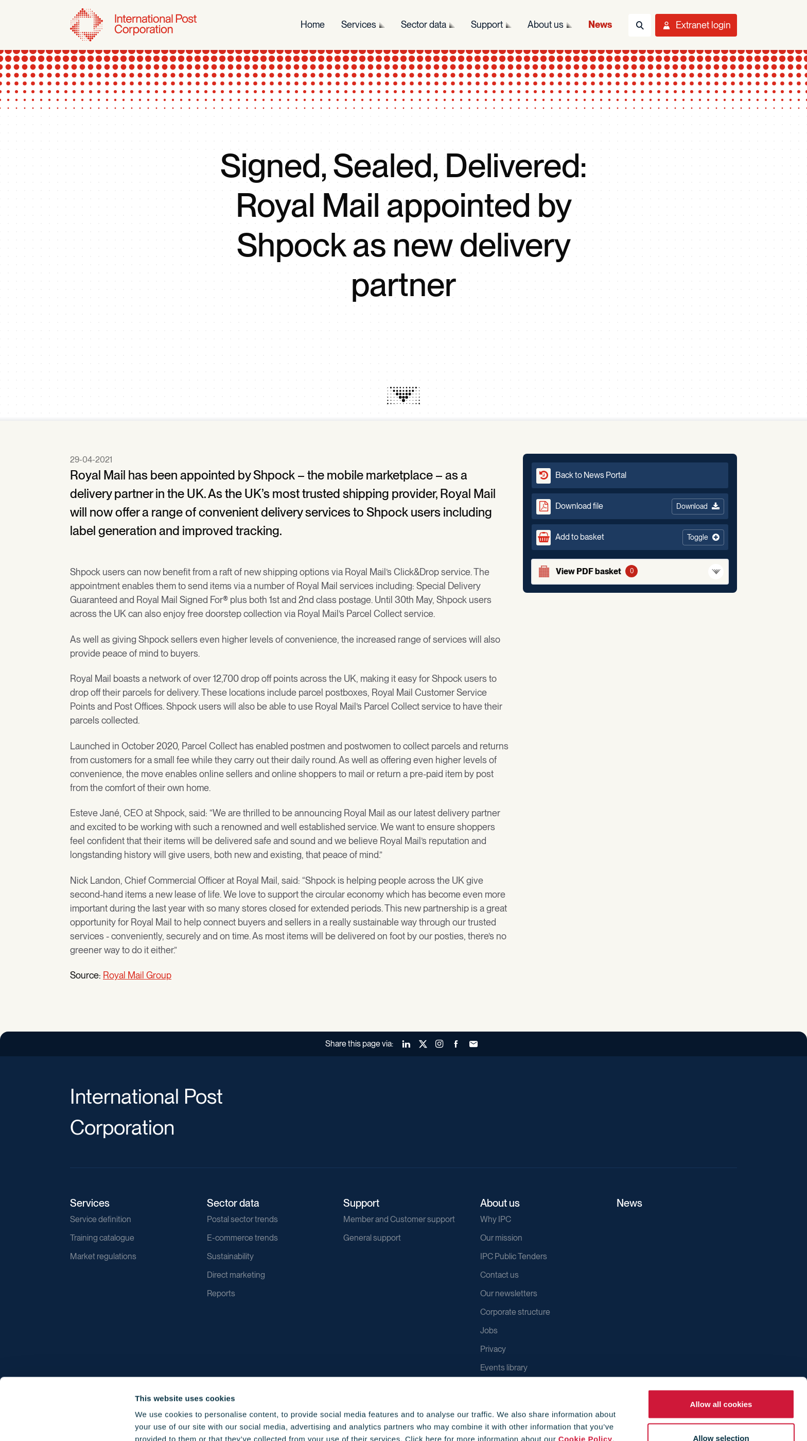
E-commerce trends (242, 1238)
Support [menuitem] (487, 24)
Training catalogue (102, 1238)
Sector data (233, 1203)
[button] (630, 537)
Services (90, 1203)
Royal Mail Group (137, 975)
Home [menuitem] (313, 24)
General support (372, 1238)
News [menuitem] (600, 24)
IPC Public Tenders (513, 1256)
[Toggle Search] (639, 25)
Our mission (501, 1238)
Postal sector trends (242, 1219)
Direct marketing (236, 1275)
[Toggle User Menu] (696, 25)
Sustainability (230, 1256)
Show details (557, 1414)
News (629, 1203)
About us (500, 1203)
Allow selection (721, 1380)
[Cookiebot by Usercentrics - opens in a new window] (67, 1421)
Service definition (100, 1219)
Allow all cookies (721, 1346)
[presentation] (403, 395)
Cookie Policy (585, 1381)
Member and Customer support (399, 1219)
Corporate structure (515, 1312)
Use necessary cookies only (721, 1413)
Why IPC (495, 1219)
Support (361, 1203)
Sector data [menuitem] (423, 24)
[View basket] (630, 572)
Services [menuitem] (358, 24)
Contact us (499, 1275)
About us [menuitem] (546, 24)
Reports (221, 1293)
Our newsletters (508, 1293)
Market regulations (103, 1256)
